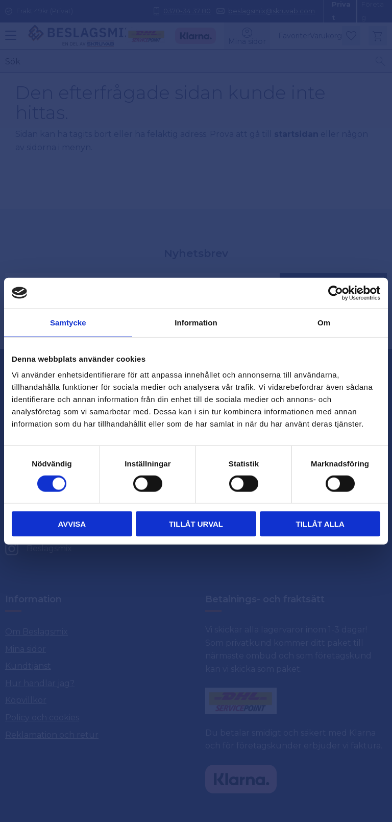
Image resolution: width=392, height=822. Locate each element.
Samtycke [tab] (68, 322)
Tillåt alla (320, 524)
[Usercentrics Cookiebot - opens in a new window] (335, 292)
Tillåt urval (196, 524)
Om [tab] (323, 322)
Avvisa (72, 524)
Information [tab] (196, 322)
